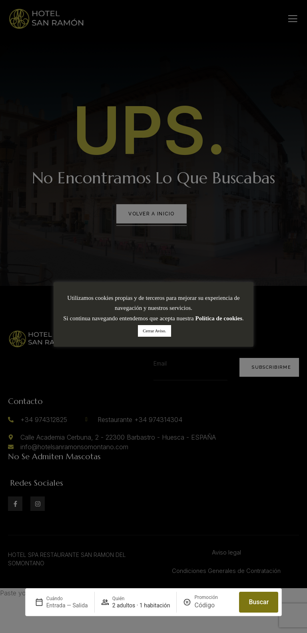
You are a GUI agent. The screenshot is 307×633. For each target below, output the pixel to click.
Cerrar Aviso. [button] (154, 330)
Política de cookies (218, 318)
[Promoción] (213, 605)
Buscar (259, 602)
